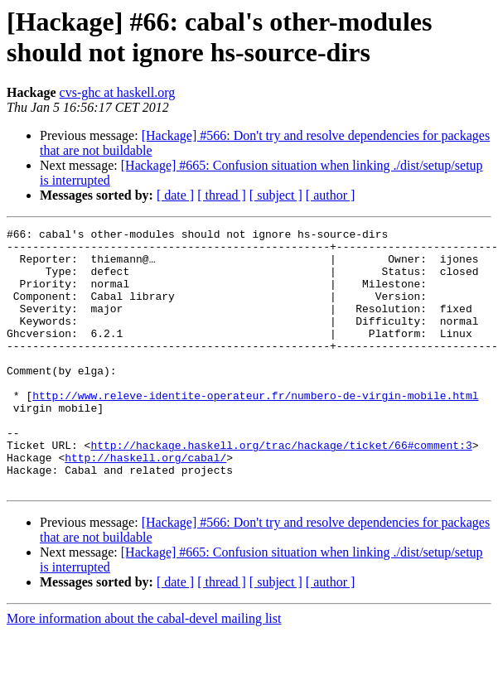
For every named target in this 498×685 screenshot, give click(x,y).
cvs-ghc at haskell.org (118, 92)
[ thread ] (221, 195)
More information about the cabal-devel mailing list (144, 670)
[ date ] (175, 195)
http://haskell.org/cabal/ (145, 504)
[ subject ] (275, 195)
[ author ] (330, 195)
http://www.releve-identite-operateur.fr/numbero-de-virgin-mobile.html (255, 429)
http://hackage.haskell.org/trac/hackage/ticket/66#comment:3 (280, 489)
